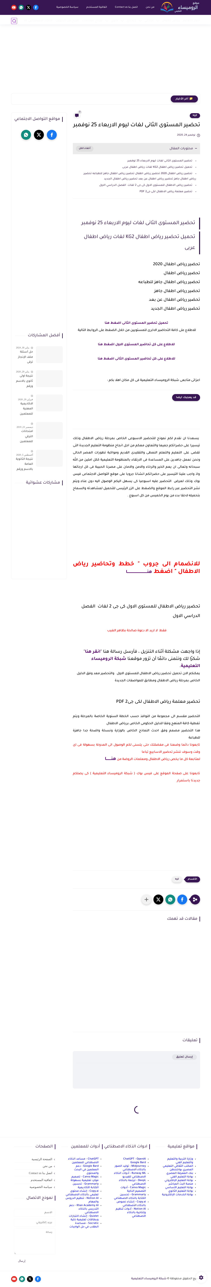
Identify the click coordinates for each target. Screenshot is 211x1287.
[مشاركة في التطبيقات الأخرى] (146, 899)
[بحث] (14, 21)
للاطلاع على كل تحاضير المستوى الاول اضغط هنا (136, 344)
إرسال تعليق (184, 1057)
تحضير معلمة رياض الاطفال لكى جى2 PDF (166, 191)
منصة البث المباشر (181, 1184)
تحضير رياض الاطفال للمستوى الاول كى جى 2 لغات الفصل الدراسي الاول (145, 185)
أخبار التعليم (191, 20)
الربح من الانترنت (67, 20)
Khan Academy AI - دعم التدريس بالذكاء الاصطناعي (84, 1209)
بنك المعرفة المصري (179, 1173)
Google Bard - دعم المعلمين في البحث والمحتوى (86, 1170)
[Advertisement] (105, 62)
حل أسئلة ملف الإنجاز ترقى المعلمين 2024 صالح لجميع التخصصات (25, 358)
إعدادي (131, 20)
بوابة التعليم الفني (182, 1176)
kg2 (195, 115)
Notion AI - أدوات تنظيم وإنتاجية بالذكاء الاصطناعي (131, 1213)
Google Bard (138, 1162)
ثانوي (114, 20)
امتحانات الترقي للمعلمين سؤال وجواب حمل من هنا (24, 437)
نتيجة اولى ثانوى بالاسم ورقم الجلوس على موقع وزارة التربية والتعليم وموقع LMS (24, 382)
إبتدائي (149, 20)
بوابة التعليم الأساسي (179, 1187)
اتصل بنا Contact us (125, 7)
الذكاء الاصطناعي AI (38, 20)
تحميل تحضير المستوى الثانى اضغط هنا (136, 323)
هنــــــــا (110, 759)
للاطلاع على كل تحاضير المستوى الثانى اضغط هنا (136, 359)
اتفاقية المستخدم (95, 7)
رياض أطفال (171, 20)
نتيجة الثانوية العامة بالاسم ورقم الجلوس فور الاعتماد (24, 465)
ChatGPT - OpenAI (134, 1159)
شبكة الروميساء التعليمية (149, 1278)
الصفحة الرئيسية (42, 1159)
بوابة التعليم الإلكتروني (179, 1180)
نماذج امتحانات (92, 20)
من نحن (149, 7)
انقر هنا (92, 652)
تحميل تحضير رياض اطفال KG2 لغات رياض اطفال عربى (157, 167)
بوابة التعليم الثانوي (180, 1191)
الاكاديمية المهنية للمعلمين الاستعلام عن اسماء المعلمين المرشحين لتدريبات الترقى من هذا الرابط (26, 409)
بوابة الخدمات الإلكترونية (177, 1194)
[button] (182, 899)
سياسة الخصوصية (66, 7)
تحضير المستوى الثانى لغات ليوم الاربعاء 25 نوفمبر (159, 160)
